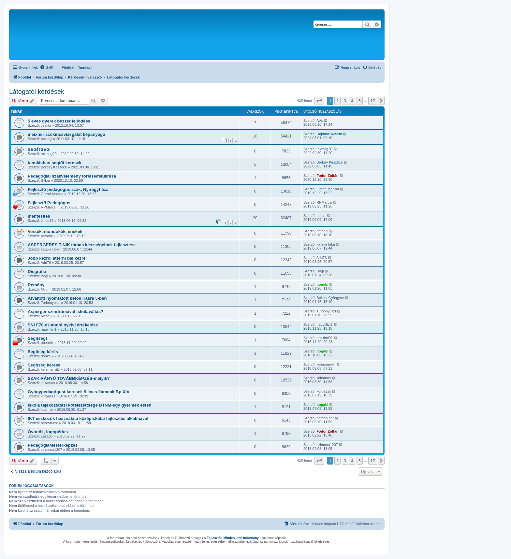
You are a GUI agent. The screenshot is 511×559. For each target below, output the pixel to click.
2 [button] (337, 101)
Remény (36, 284)
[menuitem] (46, 67)
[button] (319, 101)
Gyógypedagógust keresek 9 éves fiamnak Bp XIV (78, 391)
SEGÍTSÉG (39, 149)
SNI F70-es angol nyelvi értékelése (63, 324)
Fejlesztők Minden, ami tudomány (232, 538)
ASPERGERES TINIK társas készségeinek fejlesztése (82, 244)
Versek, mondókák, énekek (55, 231)
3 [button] (345, 101)
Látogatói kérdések (36, 91)
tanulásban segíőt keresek (54, 162)
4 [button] (352, 101)
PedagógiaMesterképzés (53, 445)
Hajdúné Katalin (329, 134)
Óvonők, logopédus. (48, 431)
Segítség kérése (44, 365)
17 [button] (372, 101)
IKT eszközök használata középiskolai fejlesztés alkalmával (88, 418)
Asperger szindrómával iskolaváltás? (65, 311)
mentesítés (39, 216)
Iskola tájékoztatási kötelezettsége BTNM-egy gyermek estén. (90, 405)
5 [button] (359, 101)
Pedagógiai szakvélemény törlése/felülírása (72, 176)
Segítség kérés (43, 351)
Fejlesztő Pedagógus (49, 202)
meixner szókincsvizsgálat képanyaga (66, 134)
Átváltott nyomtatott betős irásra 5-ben (67, 298)
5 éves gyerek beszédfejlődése (59, 121)
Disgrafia (37, 271)
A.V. (319, 120)
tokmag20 (48, 154)
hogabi (322, 284)
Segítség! (37, 338)
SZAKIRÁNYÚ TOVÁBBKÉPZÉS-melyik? (69, 378)
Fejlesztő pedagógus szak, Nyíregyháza (68, 189)
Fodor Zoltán (327, 176)
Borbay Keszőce (54, 167)
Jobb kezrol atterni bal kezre (56, 258)
